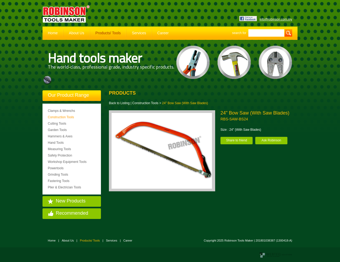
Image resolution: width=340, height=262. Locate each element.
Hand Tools (56, 143)
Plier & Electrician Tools (64, 187)
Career (163, 33)
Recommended (72, 213)
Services (139, 33)
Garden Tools (57, 130)
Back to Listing (119, 103)
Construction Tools (61, 117)
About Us (76, 33)
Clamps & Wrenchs (61, 111)
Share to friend (236, 140)
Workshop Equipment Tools (67, 162)
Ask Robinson (271, 140)
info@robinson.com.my (276, 19)
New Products (71, 201)
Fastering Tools (58, 181)
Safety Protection (60, 155)
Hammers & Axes (60, 136)
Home (53, 33)
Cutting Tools (57, 123)
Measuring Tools (59, 149)
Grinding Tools (58, 174)
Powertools (55, 168)
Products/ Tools (108, 33)
